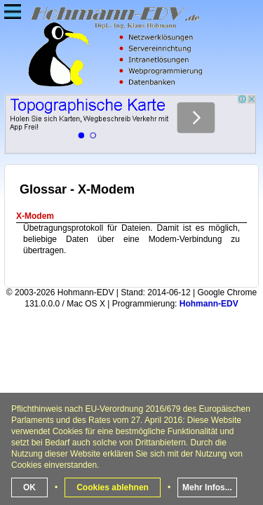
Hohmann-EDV (209, 304)
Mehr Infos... (207, 487)
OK (29, 487)
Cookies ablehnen (112, 487)
